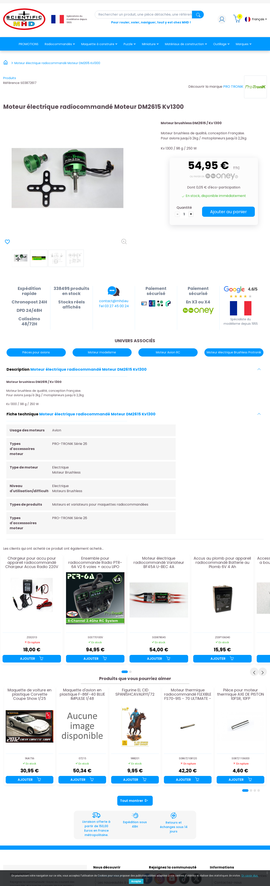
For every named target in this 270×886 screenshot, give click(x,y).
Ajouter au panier (228, 212)
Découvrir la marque (205, 86)
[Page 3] (255, 790)
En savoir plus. (250, 875)
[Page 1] (125, 672)
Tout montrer (135, 800)
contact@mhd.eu (113, 301)
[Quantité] (184, 214)
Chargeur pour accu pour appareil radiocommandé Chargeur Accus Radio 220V (31, 562)
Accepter (136, 881)
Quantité (184, 207)
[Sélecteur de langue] (255, 19)
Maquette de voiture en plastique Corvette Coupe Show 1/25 (29, 694)
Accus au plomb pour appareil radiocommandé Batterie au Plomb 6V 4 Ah (222, 562)
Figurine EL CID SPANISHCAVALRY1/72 (135, 692)
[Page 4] (258, 790)
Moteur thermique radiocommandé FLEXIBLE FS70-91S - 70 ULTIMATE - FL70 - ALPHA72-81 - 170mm (187, 694)
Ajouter (32, 658)
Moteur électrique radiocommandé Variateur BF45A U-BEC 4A (159, 562)
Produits (9, 78)
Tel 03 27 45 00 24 (114, 306)
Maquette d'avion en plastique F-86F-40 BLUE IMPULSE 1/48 (82, 694)
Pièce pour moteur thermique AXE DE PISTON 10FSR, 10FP (240, 694)
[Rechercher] (149, 15)
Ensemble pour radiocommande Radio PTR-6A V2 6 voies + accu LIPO (95, 562)
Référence (11, 83)
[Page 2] (130, 672)
